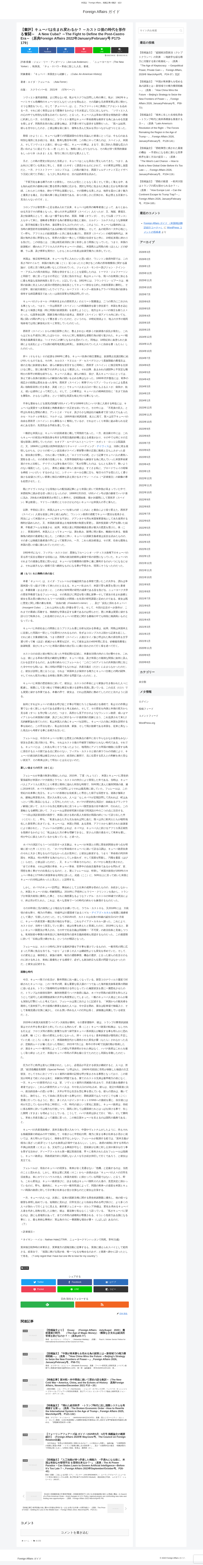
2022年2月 (144, 549)
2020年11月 (145, 648)
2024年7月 (144, 358)
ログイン (144, 701)
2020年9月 (144, 655)
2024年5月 (144, 372)
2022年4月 (144, 535)
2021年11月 (145, 570)
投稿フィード (146, 708)
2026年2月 (144, 259)
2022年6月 (144, 520)
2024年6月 (144, 365)
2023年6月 (144, 450)
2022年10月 (145, 492)
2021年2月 (144, 634)
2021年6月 (144, 605)
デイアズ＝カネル (101, 912)
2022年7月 (144, 513)
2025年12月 (145, 273)
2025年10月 (145, 287)
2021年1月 (144, 641)
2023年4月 (144, 464)
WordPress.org (147, 723)
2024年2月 (144, 393)
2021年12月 (145, 563)
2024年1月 (144, 400)
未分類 (24, 1268)
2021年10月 (145, 577)
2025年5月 (144, 308)
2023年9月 (144, 428)
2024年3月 (144, 386)
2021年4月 (144, 619)
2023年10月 (145, 421)
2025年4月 (144, 315)
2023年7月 (144, 443)
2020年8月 (144, 662)
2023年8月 (144, 436)
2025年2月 (144, 329)
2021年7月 (144, 598)
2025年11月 (145, 280)
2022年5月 (144, 527)
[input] (161, 31)
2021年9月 (144, 584)
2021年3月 (144, 627)
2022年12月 (145, 478)
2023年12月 (145, 407)
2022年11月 (145, 485)
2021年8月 (144, 591)
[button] (181, 30)
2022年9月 (144, 499)
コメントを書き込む (75, 1536)
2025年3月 (144, 322)
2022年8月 (144, 506)
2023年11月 (145, 414)
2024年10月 (145, 351)
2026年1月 (144, 266)
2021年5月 (144, 612)
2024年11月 (145, 344)
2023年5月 (144, 457)
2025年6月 (144, 301)
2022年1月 (144, 556)
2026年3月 (144, 252)
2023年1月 (144, 471)
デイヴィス (103, 446)
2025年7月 (144, 294)
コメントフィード (148, 715)
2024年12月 (145, 337)
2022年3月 (144, 542)
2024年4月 (144, 379)
